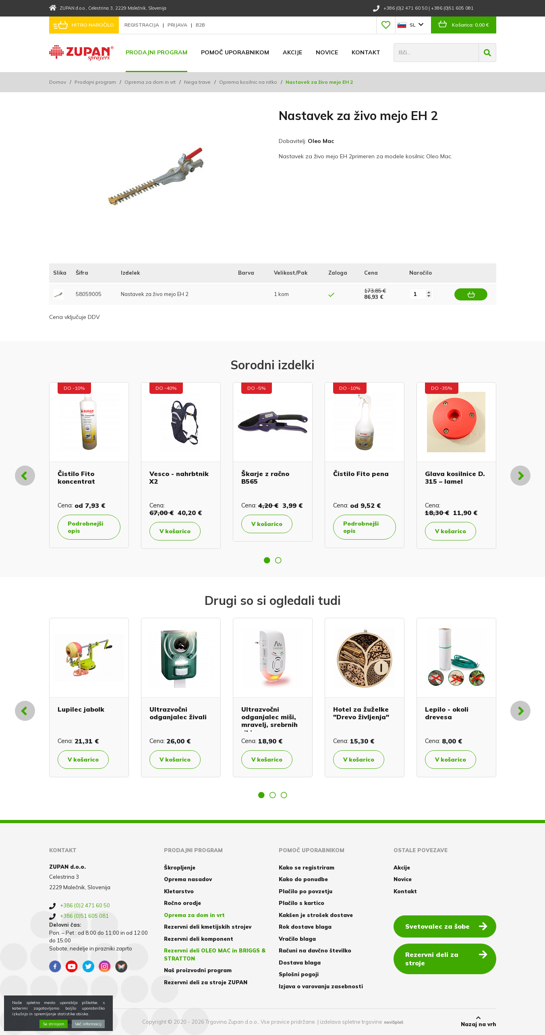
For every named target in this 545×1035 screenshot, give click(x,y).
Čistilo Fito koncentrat (76, 477)
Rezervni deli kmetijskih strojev (207, 926)
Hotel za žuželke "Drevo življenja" (361, 713)
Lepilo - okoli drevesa (446, 713)
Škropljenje (179, 867)
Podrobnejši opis (85, 527)
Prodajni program (156, 52)
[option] (89, 465)
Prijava (178, 25)
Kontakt (366, 52)
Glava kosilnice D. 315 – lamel (455, 477)
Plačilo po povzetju (305, 891)
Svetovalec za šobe (446, 925)
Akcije (292, 52)
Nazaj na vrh (478, 1021)
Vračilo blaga (297, 939)
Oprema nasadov (188, 879)
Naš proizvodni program (198, 970)
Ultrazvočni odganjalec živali (178, 713)
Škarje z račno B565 (265, 477)
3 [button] (284, 795)
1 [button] (267, 560)
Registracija (142, 25)
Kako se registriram (306, 867)
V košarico (175, 531)
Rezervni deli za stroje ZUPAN (205, 982)
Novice (327, 52)
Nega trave (197, 82)
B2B (200, 25)
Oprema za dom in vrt (150, 82)
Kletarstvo (179, 891)
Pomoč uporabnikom (235, 52)
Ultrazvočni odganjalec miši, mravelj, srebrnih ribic (269, 721)
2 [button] (278, 560)
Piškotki (60, 1021)
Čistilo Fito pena (361, 474)
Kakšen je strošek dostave (316, 915)
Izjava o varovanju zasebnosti (321, 986)
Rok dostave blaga (305, 926)
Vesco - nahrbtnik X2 (179, 477)
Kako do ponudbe (303, 879)
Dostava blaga (300, 962)
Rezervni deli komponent (198, 939)
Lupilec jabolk (81, 709)
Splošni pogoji (299, 974)
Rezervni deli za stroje (446, 958)
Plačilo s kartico (301, 903)
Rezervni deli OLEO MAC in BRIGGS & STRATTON (214, 954)
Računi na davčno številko (315, 950)
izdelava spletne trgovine (351, 1021)
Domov (57, 82)
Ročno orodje (182, 903)
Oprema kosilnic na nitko (248, 82)
